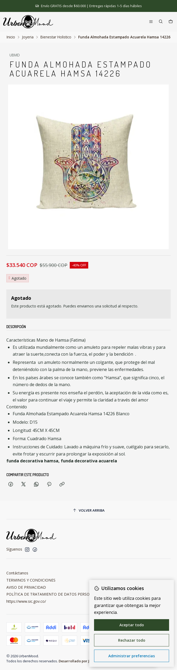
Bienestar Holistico (55, 37)
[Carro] (170, 22)
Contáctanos (17, 572)
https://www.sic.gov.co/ (26, 601)
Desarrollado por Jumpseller (82, 661)
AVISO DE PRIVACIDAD (26, 587)
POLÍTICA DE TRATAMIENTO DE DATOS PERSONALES (53, 594)
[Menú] (151, 22)
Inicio (11, 37)
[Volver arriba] (88, 510)
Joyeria (28, 37)
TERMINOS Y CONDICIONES (30, 580)
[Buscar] (160, 22)
